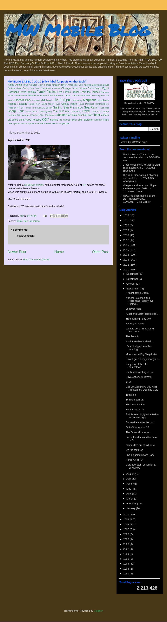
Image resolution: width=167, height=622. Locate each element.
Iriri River (58, 95)
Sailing (57, 107)
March (130, 498)
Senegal (104, 107)
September (132, 288)
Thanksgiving (45, 111)
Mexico (50, 100)
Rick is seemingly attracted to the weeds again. (142, 416)
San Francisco (73, 107)
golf (45, 119)
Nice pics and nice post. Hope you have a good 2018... (139, 187)
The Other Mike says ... (139, 432)
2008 (126, 524)
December (132, 273)
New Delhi (41, 104)
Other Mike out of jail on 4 (140, 445)
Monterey (77, 100)
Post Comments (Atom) (36, 259)
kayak (74, 119)
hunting (54, 119)
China (75, 88)
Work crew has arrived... (139, 341)
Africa (11, 84)
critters (105, 115)
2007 (126, 529)
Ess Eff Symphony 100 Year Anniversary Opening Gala (142, 388)
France (75, 91)
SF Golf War (149, 103)
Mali (43, 100)
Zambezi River (38, 115)
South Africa (31, 111)
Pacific (73, 103)
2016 (126, 244)
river (10, 123)
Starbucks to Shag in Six (139, 372)
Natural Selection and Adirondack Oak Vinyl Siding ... (139, 300)
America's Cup (75, 84)
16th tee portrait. (135, 399)
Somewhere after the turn (140, 422)
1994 (126, 568)
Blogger (98, 610)
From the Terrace (90, 91)
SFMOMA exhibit (33, 184)
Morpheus (89, 100)
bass (90, 115)
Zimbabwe (50, 115)
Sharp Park (16, 111)
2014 (126, 254)
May (129, 488)
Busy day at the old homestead (136, 366)
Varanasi (26, 115)
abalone (62, 114)
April (129, 493)
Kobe (94, 95)
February (131, 503)
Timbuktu (75, 111)
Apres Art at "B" (134, 459)
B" (85, 184)
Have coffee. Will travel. (139, 376)
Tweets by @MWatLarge (133, 142)
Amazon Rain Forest (40, 84)
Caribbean (46, 88)
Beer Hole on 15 (135, 409)
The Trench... (133, 336)
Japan (67, 95)
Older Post (100, 252)
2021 (126, 220)
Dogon (98, 88)
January (131, 508)
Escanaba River (17, 91)
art (69, 115)
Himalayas (42, 95)
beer (97, 114)
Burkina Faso (15, 88)
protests (88, 119)
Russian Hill (14, 107)
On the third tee (134, 449)
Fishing (51, 91)
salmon (24, 123)
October (131, 283)
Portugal (89, 104)
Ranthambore (102, 104)
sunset (47, 123)
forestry (37, 119)
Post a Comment (25, 235)
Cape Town (35, 88)
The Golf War (61, 111)
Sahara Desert (44, 107)
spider (31, 123)
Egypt (105, 88)
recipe (106, 119)
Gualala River (21, 95)
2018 (126, 235)
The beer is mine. (135, 404)
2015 (126, 249)
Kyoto (101, 95)
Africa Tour (21, 84)
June (129, 483)
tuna (59, 123)
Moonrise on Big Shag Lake (141, 354)
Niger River (54, 104)
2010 (126, 514)
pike (80, 119)
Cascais (56, 88)
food (28, 119)
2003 (126, 544)
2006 (126, 534)
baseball (82, 115)
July (129, 478)
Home (59, 252)
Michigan (63, 99)
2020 (126, 225)
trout (54, 123)
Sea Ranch (91, 107)
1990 (126, 573)
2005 (126, 539)
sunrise (39, 123)
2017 (126, 240)
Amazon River (59, 84)
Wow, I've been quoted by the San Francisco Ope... (139, 197)
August (130, 474)
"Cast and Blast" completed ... (142, 313)
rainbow (98, 119)
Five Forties (64, 91)
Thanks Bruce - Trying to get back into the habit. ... (138, 156)
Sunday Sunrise (135, 323)
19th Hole (131, 394)
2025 (126, 215)
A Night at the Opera (137, 292)
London (36, 100)
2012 (126, 264)
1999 (126, 554)
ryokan (16, 123)
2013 (126, 259)
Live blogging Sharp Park (140, 454)
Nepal (32, 104)
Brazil (106, 84)
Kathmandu (85, 95)
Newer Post (17, 252)
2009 (126, 519)
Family (41, 91)
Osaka (65, 103)
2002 (126, 548)
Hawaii (32, 95)
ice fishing (64, 119)
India (50, 95)
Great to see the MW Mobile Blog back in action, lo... (141, 166)
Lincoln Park (22, 100)
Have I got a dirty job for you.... (143, 359)
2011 (126, 269)
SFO (128, 381)
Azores (87, 84)
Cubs (91, 88)
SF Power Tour (29, 107)
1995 (126, 563)
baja (74, 115)
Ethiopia (31, 91)
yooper (66, 123)
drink (21, 119)
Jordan (75, 95)
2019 (126, 230)
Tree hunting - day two (138, 318)
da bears (13, 119)
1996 (126, 558)
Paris (81, 104)
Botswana (97, 84)
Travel (86, 111)
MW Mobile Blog (78, 30)
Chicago (66, 88)
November (132, 278)
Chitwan (82, 88)
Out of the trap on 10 (137, 427)
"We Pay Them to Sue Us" (145, 114)
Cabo (26, 88)
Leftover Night (133, 308)
